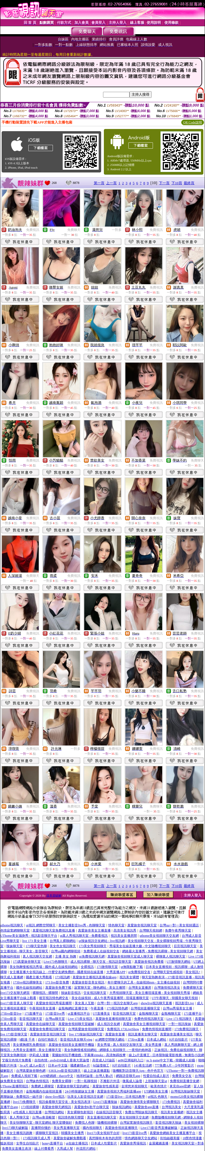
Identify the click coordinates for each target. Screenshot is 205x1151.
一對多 (117, 230)
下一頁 (164, 183)
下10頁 (176, 183)
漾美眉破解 (53, 895)
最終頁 (189, 183)
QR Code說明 (192, 122)
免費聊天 (73, 230)
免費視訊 (32, 230)
